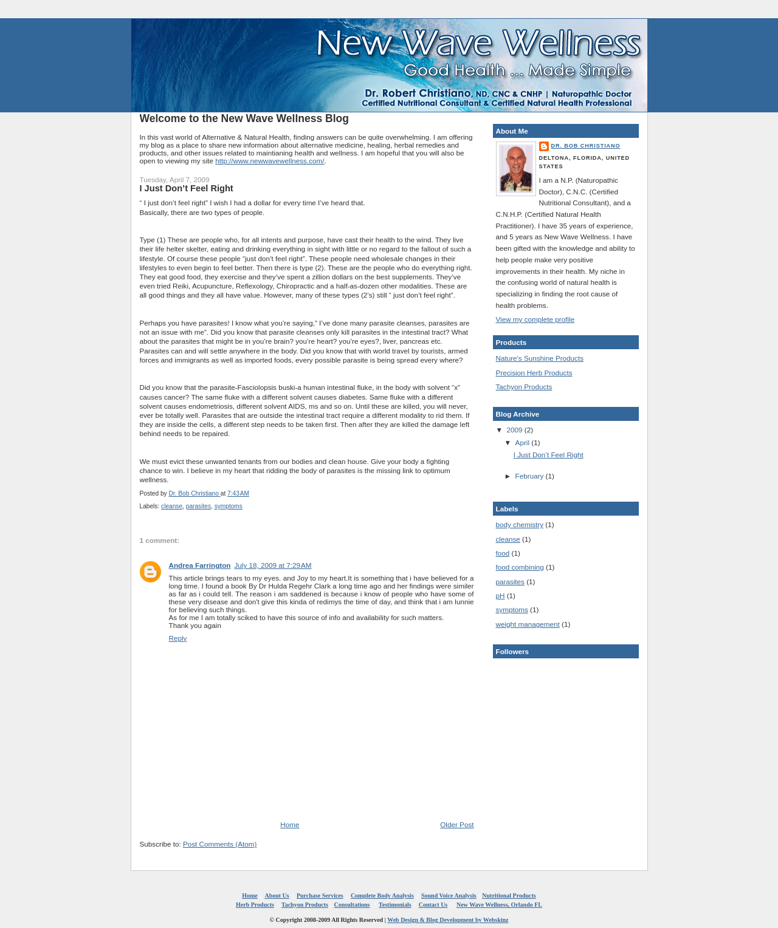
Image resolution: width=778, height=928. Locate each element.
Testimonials (395, 904)
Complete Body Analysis (382, 895)
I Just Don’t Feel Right (549, 455)
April (523, 442)
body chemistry (520, 524)
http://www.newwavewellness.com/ (269, 161)
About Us (276, 895)
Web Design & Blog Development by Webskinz (447, 919)
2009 (516, 430)
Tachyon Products (524, 387)
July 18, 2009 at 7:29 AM (272, 565)
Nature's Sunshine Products (540, 358)
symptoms (229, 506)
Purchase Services (320, 895)
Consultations (352, 904)
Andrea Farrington (200, 565)
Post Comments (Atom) (219, 844)
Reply (178, 638)
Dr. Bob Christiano (586, 146)
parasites (198, 506)
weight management (528, 624)
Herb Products (255, 904)
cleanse (171, 506)
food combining (520, 567)
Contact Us (433, 904)
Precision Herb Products (534, 373)
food (503, 553)
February (530, 476)
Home (289, 824)
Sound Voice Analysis (449, 895)
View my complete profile (535, 319)
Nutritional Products (508, 895)
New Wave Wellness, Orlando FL (499, 904)
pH (500, 595)
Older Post (456, 824)
